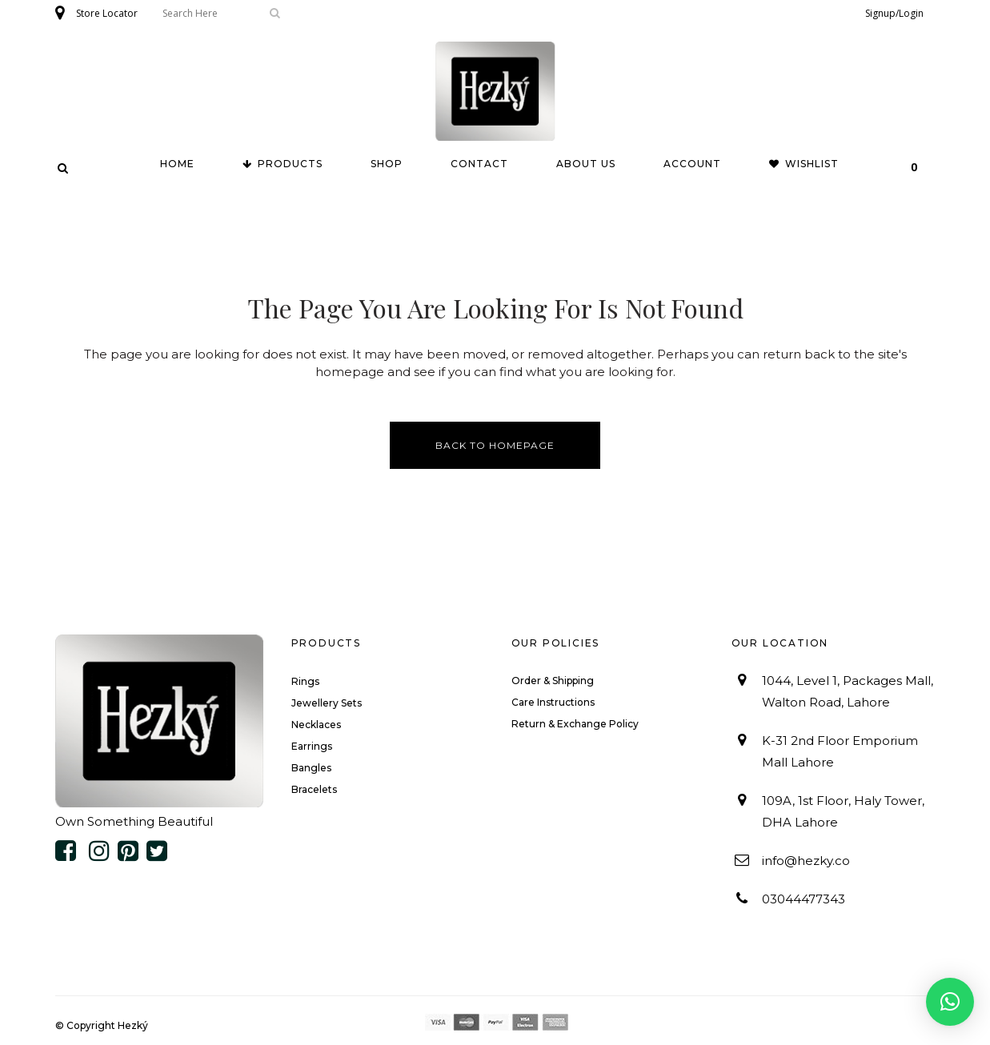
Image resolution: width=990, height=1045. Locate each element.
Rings (305, 681)
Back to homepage (495, 445)
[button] (950, 1002)
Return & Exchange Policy (575, 724)
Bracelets (314, 789)
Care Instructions (553, 702)
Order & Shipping (552, 681)
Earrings (311, 746)
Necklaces (316, 725)
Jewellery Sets (326, 703)
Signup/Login (894, 13)
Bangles (311, 768)
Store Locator (107, 13)
